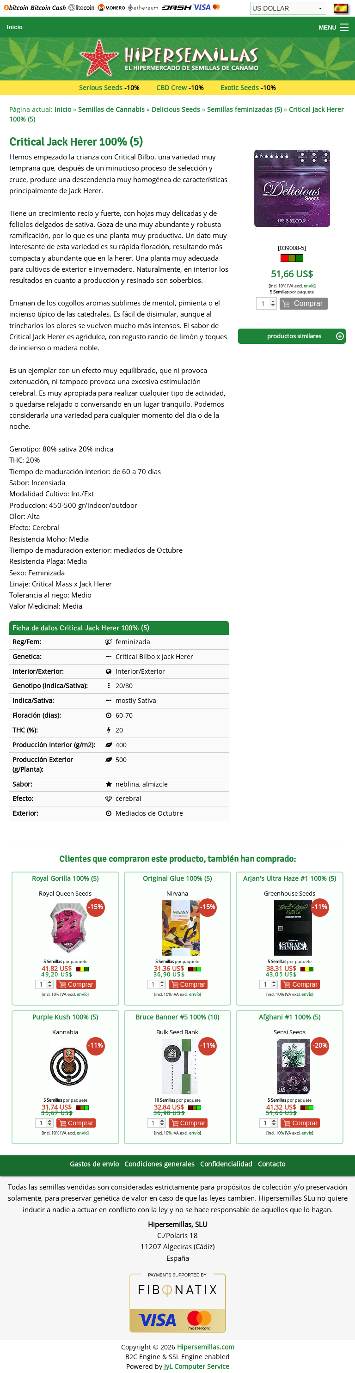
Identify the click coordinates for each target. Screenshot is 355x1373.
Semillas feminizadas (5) (244, 109)
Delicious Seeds (176, 109)
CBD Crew (171, 87)
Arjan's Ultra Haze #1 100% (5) (289, 878)
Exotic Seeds (239, 87)
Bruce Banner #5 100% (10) (177, 1017)
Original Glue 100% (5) (177, 878)
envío (309, 286)
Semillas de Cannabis (111, 109)
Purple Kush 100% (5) (65, 1017)
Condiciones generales (159, 1163)
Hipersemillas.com (205, 1346)
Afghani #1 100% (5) (289, 1017)
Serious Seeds (100, 87)
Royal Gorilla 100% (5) (65, 878)
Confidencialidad (226, 1163)
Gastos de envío (94, 1163)
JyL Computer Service (196, 1366)
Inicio (15, 27)
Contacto (271, 1163)
